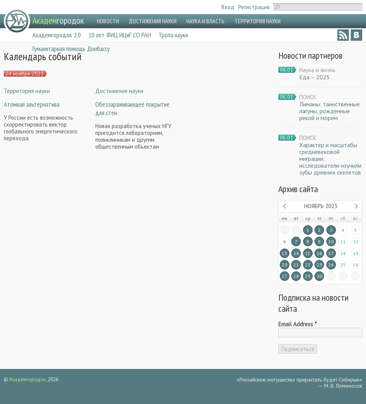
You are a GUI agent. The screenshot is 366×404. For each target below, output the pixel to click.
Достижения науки (119, 91)
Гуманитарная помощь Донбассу (71, 48)
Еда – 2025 (314, 77)
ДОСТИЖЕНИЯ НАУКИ (153, 21)
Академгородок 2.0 (56, 34)
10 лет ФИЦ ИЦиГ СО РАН (119, 34)
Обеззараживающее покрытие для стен (132, 108)
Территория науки (27, 91)
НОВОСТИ (108, 21)
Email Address (297, 324)
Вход (228, 7)
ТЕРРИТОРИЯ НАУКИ (257, 21)
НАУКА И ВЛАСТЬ (205, 21)
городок (58, 20)
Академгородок (27, 379)
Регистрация (254, 7)
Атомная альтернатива (31, 104)
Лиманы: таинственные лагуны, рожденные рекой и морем (329, 111)
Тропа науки (173, 34)
